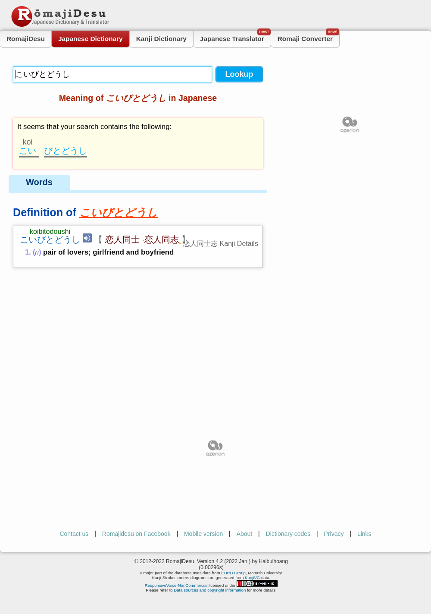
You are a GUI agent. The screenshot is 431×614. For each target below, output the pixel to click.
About (245, 533)
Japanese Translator (235, 36)
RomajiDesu (25, 38)
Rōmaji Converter (308, 36)
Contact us (73, 533)
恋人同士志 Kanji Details (220, 243)
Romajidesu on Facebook (136, 533)
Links (364, 533)
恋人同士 (122, 239)
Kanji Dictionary (161, 38)
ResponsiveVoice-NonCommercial (176, 585)
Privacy (334, 533)
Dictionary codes (288, 533)
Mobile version (203, 533)
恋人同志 (161, 239)
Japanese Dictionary (90, 38)
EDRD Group (233, 572)
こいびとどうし (50, 239)
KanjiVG (252, 577)
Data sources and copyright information (210, 590)
